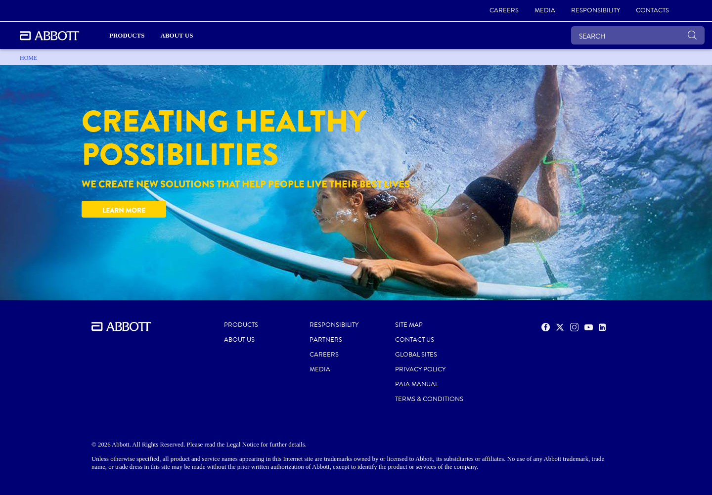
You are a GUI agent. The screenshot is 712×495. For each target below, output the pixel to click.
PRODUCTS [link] (127, 35)
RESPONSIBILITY (334, 324)
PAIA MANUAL (416, 384)
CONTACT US (414, 339)
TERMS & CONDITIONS (429, 399)
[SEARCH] (638, 35)
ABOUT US (239, 339)
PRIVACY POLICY (420, 369)
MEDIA (320, 369)
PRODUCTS (241, 324)
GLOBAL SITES (416, 354)
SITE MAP (409, 324)
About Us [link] (177, 35)
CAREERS (324, 354)
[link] (504, 10)
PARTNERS (326, 339)
